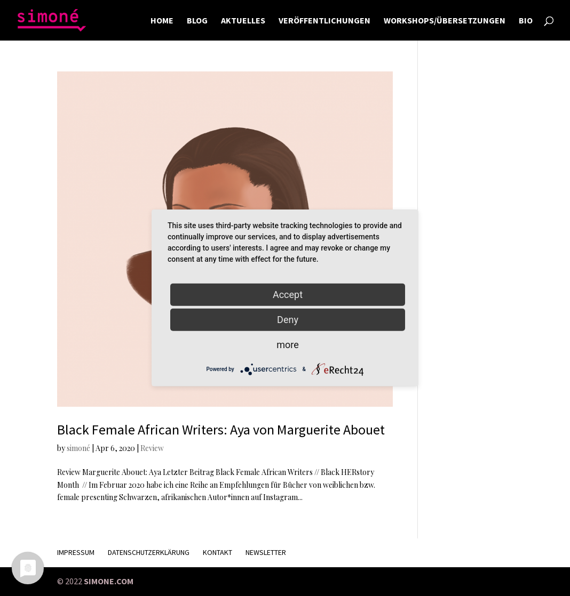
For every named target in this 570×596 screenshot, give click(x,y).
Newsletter (266, 552)
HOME (162, 21)
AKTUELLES (243, 21)
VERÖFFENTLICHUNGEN (324, 21)
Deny (287, 319)
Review (152, 448)
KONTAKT (217, 552)
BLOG (197, 21)
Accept (288, 294)
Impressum (75, 552)
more (287, 344)
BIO (526, 21)
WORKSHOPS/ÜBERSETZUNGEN (444, 21)
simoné (78, 448)
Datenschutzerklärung (148, 552)
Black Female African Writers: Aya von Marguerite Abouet (221, 429)
